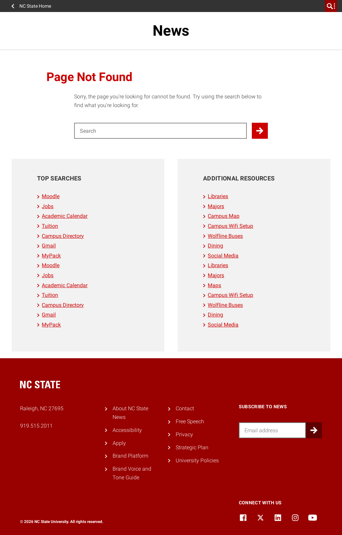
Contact (185, 408)
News (171, 30)
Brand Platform (130, 456)
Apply (119, 443)
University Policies (197, 460)
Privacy (184, 434)
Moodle (50, 196)
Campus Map (223, 216)
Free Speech (190, 421)
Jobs (47, 206)
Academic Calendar (65, 216)
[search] (331, 6)
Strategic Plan (192, 447)
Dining (215, 245)
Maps (214, 285)
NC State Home (35, 6)
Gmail (49, 245)
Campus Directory (63, 236)
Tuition (50, 226)
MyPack (51, 255)
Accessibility (127, 430)
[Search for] (160, 131)
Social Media (223, 255)
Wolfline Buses (225, 236)
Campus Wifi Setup (230, 226)
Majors (216, 206)
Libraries (218, 196)
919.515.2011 (36, 426)
